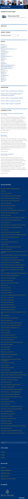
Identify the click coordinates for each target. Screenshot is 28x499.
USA (2, 76)
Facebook (3, 452)
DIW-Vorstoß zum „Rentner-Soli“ (7, 351)
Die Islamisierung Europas (6, 287)
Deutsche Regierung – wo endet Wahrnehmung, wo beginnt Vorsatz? (12, 270)
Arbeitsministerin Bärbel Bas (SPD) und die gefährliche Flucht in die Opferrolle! (14, 252)
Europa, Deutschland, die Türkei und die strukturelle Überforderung (14, 255)
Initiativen (3, 59)
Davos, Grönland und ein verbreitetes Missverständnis (11, 227)
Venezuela (3, 79)
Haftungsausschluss (5, 473)
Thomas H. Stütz (5, 7)
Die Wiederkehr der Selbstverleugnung (8, 278)
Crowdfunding (4, 51)
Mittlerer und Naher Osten (7, 65)
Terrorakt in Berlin (4, 239)
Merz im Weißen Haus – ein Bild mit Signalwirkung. (10, 391)
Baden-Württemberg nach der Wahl (8, 205)
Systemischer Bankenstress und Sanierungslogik (10, 232)
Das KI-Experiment (4, 285)
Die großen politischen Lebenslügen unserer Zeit (10, 198)
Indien (2, 57)
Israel (2, 62)
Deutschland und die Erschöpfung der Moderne (10, 275)
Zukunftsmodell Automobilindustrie (8, 309)
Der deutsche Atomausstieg (6, 203)
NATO (2, 69)
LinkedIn (3, 457)
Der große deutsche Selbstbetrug (7, 339)
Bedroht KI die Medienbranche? (7, 280)
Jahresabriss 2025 (4, 244)
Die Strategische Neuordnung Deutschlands (9, 257)
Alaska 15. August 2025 (15, 103)
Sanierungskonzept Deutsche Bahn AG (8, 307)
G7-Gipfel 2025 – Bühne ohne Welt (7, 387)
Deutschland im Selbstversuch (6, 320)
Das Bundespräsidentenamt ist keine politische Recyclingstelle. (13, 217)
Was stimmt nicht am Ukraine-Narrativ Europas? (10, 200)
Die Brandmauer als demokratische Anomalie (9, 282)
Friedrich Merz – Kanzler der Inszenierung (9, 379)
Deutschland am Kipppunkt (7, 154)
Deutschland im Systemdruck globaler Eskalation (12, 113)
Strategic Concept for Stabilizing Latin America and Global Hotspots (14, 374)
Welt (2, 81)
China (2, 50)
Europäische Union (5, 56)
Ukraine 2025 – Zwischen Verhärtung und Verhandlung (11, 408)
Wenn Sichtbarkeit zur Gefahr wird (7, 401)
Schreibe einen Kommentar (21, 17)
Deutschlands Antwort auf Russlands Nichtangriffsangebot (12, 267)
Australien (3, 46)
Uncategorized (4, 75)
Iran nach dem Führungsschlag (7, 208)
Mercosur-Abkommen (5, 222)
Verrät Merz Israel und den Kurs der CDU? (9, 337)
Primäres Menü (26, 7)
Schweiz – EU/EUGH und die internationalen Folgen (11, 246)
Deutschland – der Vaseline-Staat (7, 297)
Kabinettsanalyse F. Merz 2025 (7, 416)
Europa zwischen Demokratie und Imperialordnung (11, 220)
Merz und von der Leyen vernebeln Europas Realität (11, 325)
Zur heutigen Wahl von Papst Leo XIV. (8, 413)
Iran (2, 60)
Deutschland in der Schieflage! (7, 344)
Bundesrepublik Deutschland (7, 49)
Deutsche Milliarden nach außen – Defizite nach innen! (11, 322)
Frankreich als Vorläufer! (5, 347)
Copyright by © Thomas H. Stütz (8, 478)
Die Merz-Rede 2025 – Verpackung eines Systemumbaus (12, 406)
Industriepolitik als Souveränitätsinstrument (9, 212)
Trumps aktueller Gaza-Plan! (16, 98)
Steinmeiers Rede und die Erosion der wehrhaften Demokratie (13, 264)
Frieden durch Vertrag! (15, 100)
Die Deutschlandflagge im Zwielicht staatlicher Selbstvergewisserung (14, 273)
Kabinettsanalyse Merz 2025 (6, 428)
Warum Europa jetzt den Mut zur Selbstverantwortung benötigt (13, 425)
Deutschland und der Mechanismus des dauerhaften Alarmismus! (13, 234)
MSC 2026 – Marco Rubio (6, 215)
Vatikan (2, 78)
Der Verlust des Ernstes (5, 349)
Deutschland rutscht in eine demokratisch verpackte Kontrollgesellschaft (11, 360)
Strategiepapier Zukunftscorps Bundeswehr (9, 354)
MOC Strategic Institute (6, 68)
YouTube (3, 454)
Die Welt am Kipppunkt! (5, 404)
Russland (3, 71)
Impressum (3, 467)
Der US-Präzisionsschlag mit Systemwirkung (9, 241)
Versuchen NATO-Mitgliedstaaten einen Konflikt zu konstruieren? (13, 295)
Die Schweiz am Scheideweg (16, 91)
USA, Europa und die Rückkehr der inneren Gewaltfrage (11, 389)
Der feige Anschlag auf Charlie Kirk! (7, 304)
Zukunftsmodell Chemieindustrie (7, 299)
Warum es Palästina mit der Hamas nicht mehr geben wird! (12, 342)
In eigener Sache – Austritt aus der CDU (8, 418)
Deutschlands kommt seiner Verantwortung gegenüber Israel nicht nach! (14, 312)
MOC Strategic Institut (6, 66)
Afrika (2, 44)
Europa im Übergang (5, 365)
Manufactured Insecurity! (6, 290)
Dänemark (3, 53)
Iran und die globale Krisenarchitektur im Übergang (11, 195)
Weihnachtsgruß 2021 (13, 16)
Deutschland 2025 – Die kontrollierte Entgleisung (10, 262)
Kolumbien (3, 63)
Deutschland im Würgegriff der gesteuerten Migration (11, 377)
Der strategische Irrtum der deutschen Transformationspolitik (13, 210)
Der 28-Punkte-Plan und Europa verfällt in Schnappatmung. (12, 260)
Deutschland (4, 135)
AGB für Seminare (5, 476)
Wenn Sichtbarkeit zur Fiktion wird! (8, 362)
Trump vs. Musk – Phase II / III (6, 356)
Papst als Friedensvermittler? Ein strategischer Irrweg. (11, 396)
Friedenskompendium (5, 315)
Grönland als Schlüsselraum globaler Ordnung (10, 237)
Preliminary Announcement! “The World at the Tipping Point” (12, 433)
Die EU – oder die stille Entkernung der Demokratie (10, 384)
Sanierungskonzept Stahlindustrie (7, 302)
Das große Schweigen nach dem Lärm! (8, 335)
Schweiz (2, 72)
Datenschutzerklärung (6, 470)
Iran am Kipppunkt (4, 229)
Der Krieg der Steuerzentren (6, 382)
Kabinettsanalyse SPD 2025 (6, 421)
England (2, 54)
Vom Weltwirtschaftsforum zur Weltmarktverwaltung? (11, 430)
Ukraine (2, 73)
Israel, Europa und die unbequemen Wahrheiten (10, 394)
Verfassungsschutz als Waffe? (6, 423)
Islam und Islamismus (5, 399)
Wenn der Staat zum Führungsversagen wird (9, 318)
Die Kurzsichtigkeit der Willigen (7, 411)
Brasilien (3, 47)
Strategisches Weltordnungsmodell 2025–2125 (10, 327)
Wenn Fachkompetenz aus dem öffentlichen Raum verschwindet (13, 224)
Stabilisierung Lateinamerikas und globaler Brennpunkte (12, 372)
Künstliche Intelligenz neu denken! (7, 367)
